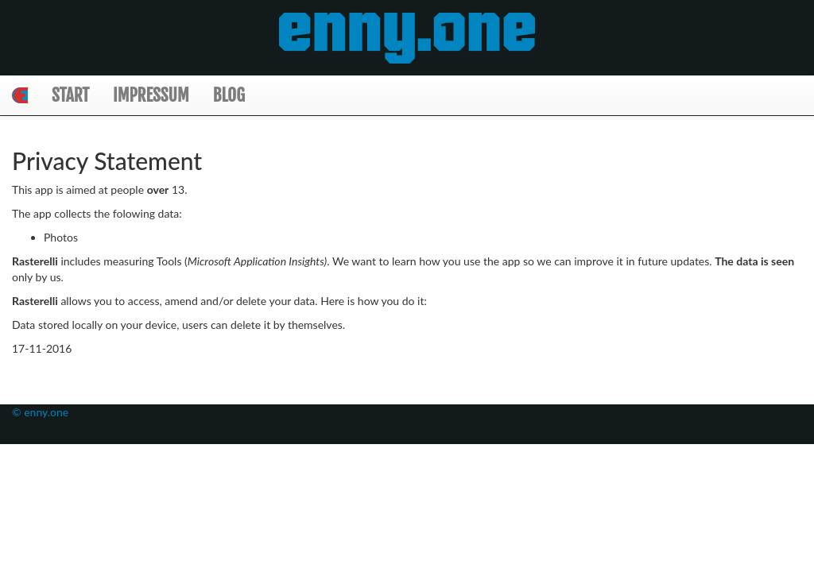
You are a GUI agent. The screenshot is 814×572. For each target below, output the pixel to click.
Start (70, 95)
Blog (229, 95)
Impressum (151, 95)
